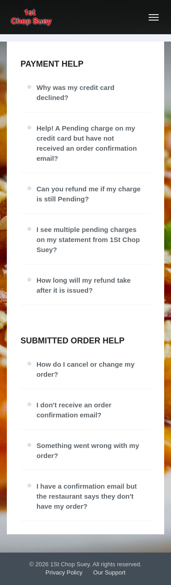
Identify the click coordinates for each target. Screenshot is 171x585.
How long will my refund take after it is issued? (83, 285)
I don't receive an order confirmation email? (73, 410)
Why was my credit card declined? (75, 92)
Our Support (109, 572)
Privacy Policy (64, 572)
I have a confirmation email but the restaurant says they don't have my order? (86, 496)
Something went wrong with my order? (87, 450)
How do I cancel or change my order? (85, 369)
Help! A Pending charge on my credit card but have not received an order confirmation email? (86, 143)
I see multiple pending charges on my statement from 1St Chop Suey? (88, 239)
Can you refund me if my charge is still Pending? (88, 194)
